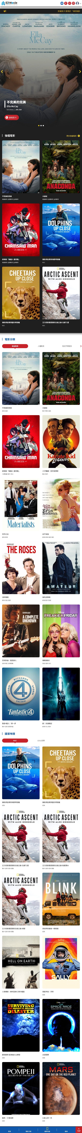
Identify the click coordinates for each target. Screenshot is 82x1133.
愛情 (6, 537)
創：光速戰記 (47, 723)
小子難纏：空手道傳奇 (50, 471)
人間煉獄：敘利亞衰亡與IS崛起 (13, 991)
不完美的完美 (7, 196)
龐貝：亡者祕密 (7, 1118)
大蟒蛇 (44, 196)
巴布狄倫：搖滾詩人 (9, 660)
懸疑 (49, 600)
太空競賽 (45, 1055)
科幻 (46, 726)
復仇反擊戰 (46, 597)
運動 (12, 868)
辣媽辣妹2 (46, 660)
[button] (78, 3)
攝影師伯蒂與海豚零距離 (51, 259)
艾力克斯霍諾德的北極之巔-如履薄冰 (55, 865)
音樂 (3, 663)
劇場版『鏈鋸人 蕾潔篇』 (11, 259)
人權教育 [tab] (41, 346)
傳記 (52, 537)
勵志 (43, 474)
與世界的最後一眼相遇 (50, 928)
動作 (43, 411)
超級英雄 (10, 726)
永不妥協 (45, 534)
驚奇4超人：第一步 (9, 723)
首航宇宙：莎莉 (48, 991)
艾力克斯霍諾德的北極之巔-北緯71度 (55, 322)
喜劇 (20, 109)
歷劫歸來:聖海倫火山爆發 (11, 1055)
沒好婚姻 (5, 597)
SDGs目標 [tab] (41, 740)
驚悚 (46, 411)
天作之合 (5, 534)
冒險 (6, 726)
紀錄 (3, 805)
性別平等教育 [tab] (67, 346)
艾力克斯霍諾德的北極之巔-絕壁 (13, 928)
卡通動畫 (4, 474)
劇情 (17, 109)
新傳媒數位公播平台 (9, 3)
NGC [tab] (15, 740)
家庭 (6, 600)
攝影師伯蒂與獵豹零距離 (11, 322)
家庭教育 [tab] (15, 346)
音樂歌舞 (10, 663)
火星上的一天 (47, 1118)
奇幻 (12, 474)
